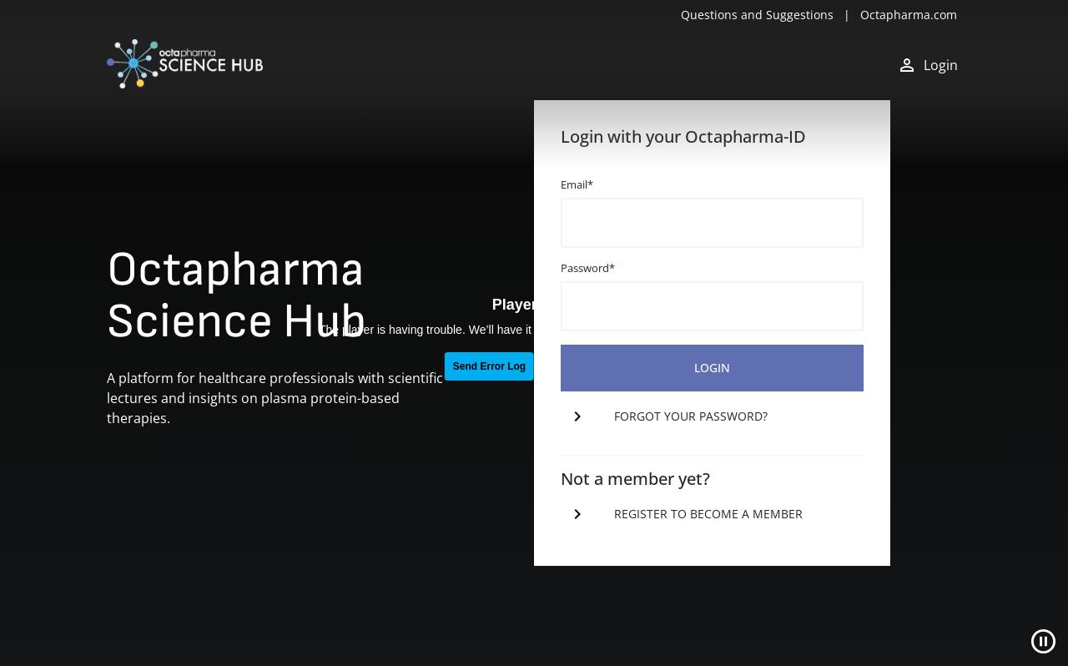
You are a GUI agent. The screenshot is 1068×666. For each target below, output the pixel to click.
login (712, 368)
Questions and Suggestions (757, 15)
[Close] (1043, 641)
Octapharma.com (908, 15)
